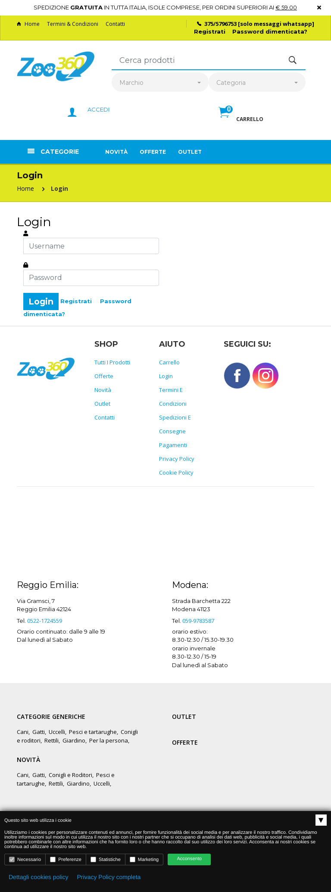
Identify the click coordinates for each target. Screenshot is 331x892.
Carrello (169, 362)
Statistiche (106, 859)
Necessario (25, 859)
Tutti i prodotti (112, 362)
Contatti (115, 24)
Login (59, 188)
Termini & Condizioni (72, 24)
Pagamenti (173, 445)
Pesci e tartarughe (93, 732)
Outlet (190, 152)
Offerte (153, 152)
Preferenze (65, 859)
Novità (116, 152)
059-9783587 (198, 621)
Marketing (144, 859)
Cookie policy (176, 472)
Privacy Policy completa (109, 876)
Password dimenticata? (269, 31)
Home (28, 24)
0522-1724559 (44, 621)
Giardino (73, 740)
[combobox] (160, 82)
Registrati (209, 31)
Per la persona (108, 740)
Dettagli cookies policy (39, 876)
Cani (22, 732)
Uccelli (57, 732)
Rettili (51, 740)
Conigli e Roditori (70, 775)
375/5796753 (220, 24)
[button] (241, 121)
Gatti (38, 732)
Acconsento (189, 858)
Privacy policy (176, 459)
